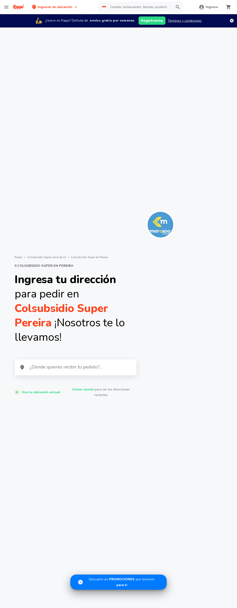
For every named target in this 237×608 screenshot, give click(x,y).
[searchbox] (139, 7)
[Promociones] (118, 582)
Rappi (18, 257)
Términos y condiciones (185, 21)
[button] (55, 7)
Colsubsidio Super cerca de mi (46, 257)
